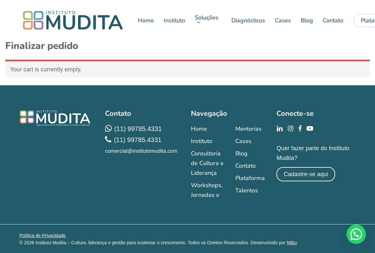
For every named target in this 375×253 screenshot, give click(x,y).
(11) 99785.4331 (138, 128)
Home (199, 129)
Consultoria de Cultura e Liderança (207, 163)
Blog (241, 153)
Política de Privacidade (42, 235)
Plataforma (250, 178)
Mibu (292, 242)
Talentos (246, 190)
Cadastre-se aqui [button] (306, 174)
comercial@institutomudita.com (141, 151)
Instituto (201, 141)
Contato (245, 166)
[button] (356, 234)
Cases (243, 141)
